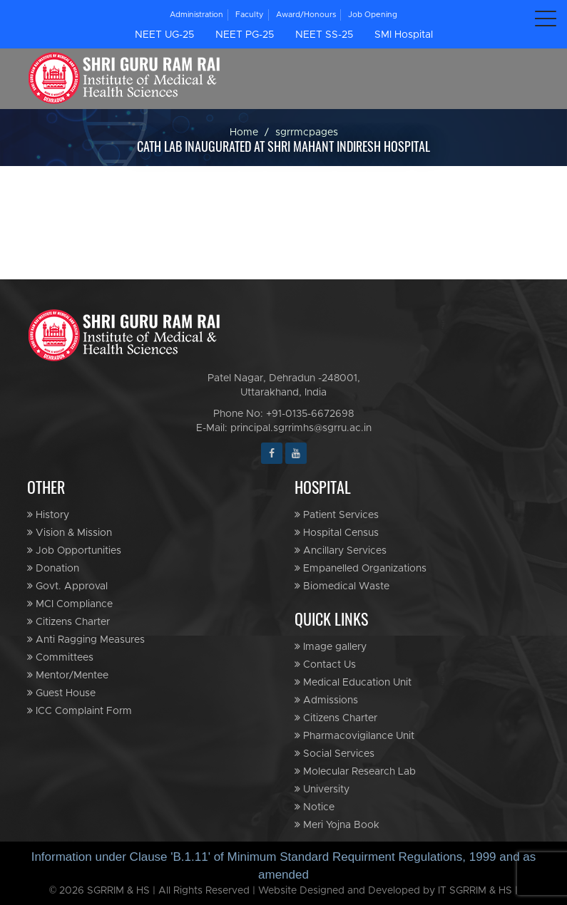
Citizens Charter (68, 621)
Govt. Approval (67, 586)
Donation (53, 568)
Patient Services (337, 515)
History (48, 515)
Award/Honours (306, 15)
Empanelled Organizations (360, 568)
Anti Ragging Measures (86, 639)
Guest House (61, 693)
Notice (314, 807)
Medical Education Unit (353, 682)
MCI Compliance (70, 604)
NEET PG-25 (244, 35)
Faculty (249, 15)
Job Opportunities (74, 550)
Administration (196, 15)
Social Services (334, 753)
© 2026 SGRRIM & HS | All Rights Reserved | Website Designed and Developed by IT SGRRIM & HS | (284, 891)
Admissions (326, 700)
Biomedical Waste (342, 586)
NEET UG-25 (164, 35)
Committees (60, 657)
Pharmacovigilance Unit (354, 735)
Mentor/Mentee (67, 675)
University (322, 789)
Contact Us (325, 664)
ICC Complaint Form (79, 710)
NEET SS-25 (324, 35)
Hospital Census (337, 532)
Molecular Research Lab (355, 771)
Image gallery (331, 646)
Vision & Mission (69, 532)
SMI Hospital (403, 35)
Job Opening (372, 15)
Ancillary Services (341, 550)
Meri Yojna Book (337, 824)
